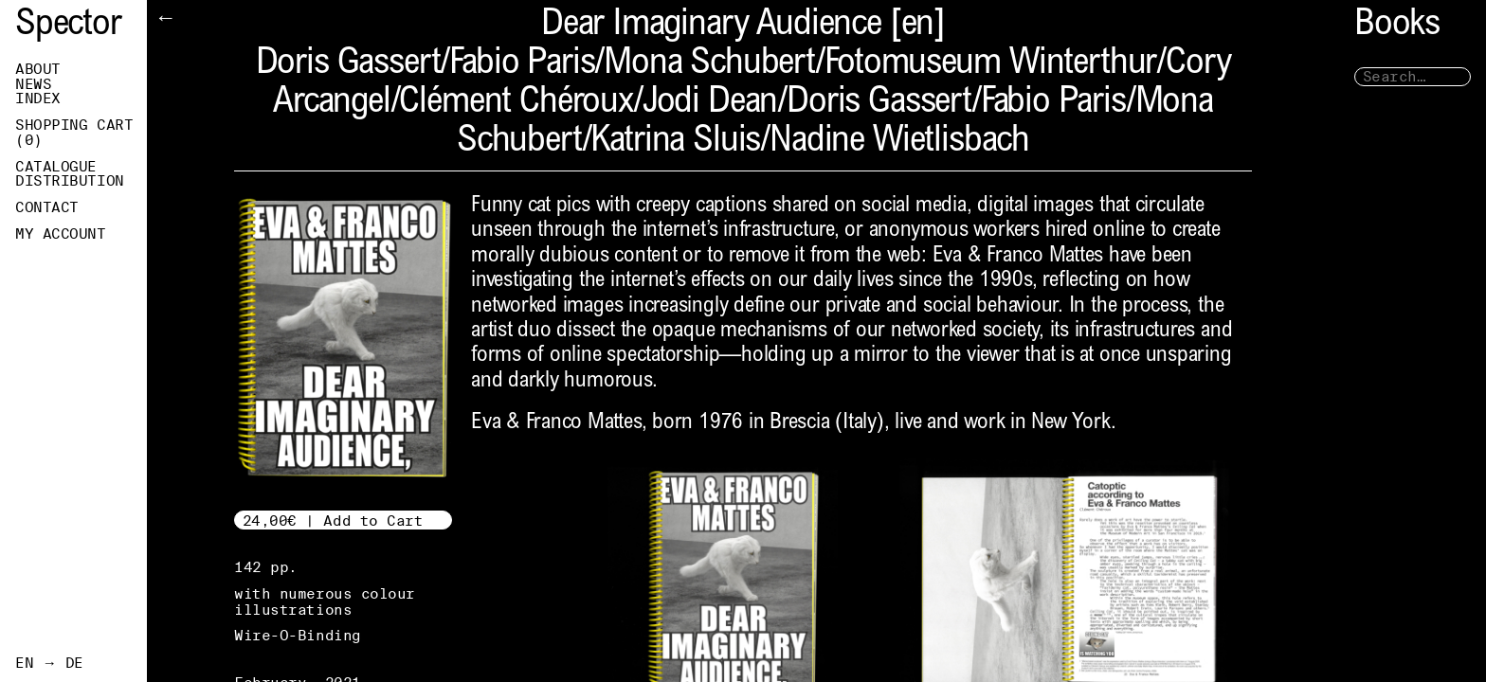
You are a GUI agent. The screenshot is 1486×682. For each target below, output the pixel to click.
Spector (68, 26)
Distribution (69, 180)
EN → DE (49, 663)
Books (1397, 26)
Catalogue (56, 166)
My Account (60, 234)
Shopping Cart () (74, 132)
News (33, 84)
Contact (47, 207)
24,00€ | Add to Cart (333, 520)
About (38, 69)
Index (38, 98)
